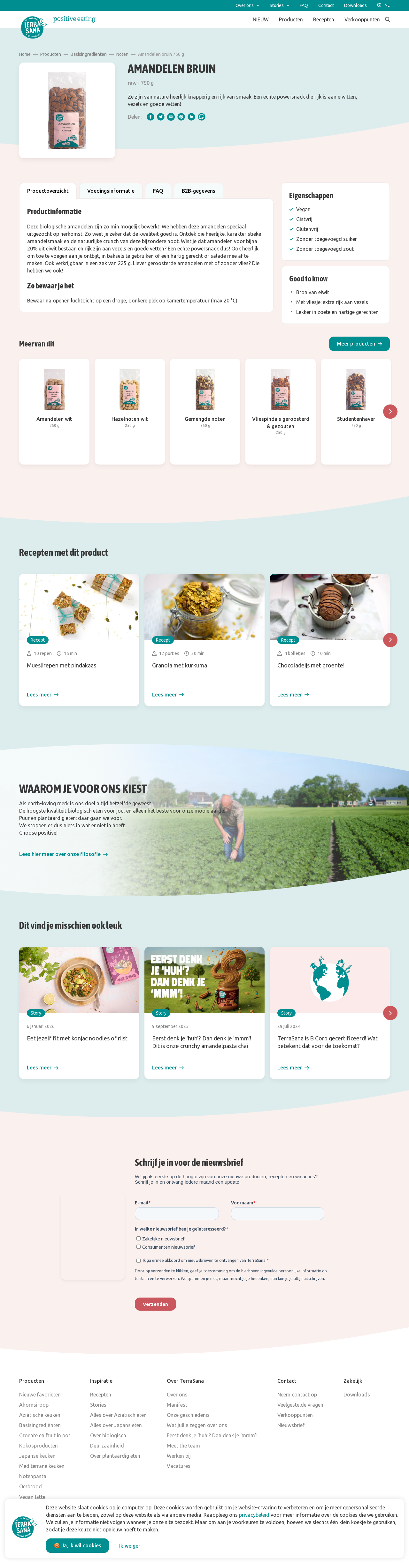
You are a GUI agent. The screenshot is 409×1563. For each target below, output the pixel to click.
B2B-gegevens (198, 191)
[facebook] (150, 117)
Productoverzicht (48, 191)
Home (25, 54)
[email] (171, 117)
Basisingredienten (89, 54)
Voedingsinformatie (111, 191)
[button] (359, 344)
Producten (50, 54)
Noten (122, 54)
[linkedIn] (191, 117)
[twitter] (161, 117)
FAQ (158, 191)
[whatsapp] (201, 117)
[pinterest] (181, 117)
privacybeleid (254, 1515)
